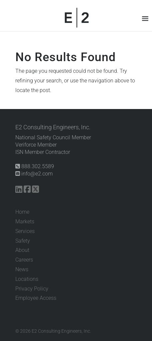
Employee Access (35, 298)
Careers (24, 260)
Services (25, 231)
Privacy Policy (31, 288)
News (21, 269)
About (22, 250)
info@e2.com (34, 173)
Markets (24, 221)
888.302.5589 (34, 166)
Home (22, 212)
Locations (26, 279)
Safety (22, 241)
